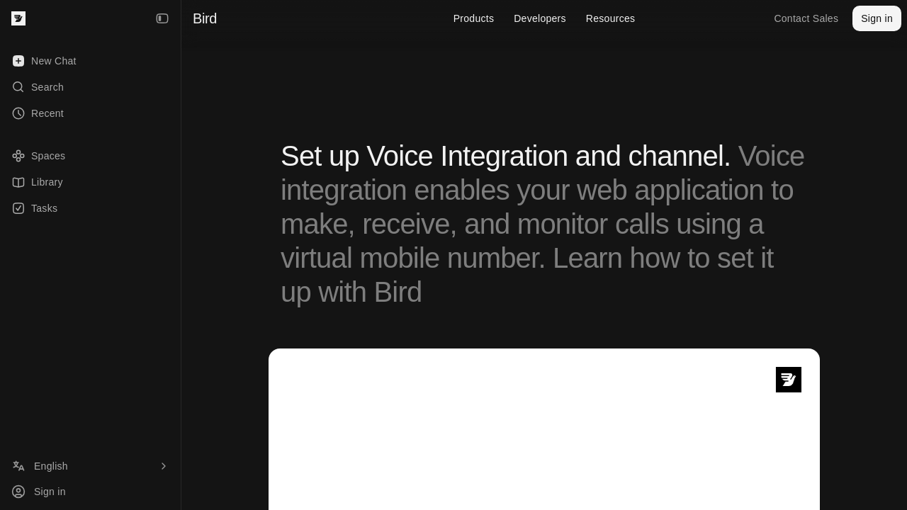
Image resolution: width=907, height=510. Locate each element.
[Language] (90, 466)
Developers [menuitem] (540, 18)
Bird (205, 18)
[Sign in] (90, 491)
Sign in (877, 18)
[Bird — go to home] (18, 18)
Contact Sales (806, 18)
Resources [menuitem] (610, 18)
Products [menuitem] (474, 18)
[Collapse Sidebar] (162, 18)
